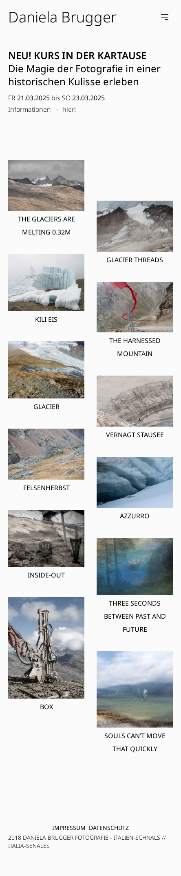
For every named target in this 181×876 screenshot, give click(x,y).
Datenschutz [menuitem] (109, 828)
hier (68, 109)
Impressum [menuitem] (69, 828)
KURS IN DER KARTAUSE (90, 55)
